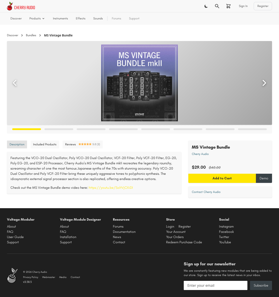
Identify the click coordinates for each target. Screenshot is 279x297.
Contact (119, 242)
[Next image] (264, 83)
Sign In (243, 6)
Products (37, 18)
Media (62, 277)
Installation (68, 237)
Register (262, 6)
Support (134, 18)
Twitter (224, 237)
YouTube (225, 242)
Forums (116, 18)
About (11, 226)
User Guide (15, 237)
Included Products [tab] (44, 144)
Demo (264, 178)
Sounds (98, 18)
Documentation (124, 232)
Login (170, 226)
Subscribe (261, 285)
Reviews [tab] (82, 144)
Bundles (31, 35)
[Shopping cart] (228, 6)
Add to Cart (222, 178)
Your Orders (175, 237)
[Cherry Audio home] (21, 6)
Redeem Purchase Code (184, 242)
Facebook (226, 232)
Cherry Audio (200, 154)
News (117, 237)
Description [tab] (17, 144)
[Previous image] (15, 83)
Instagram (226, 226)
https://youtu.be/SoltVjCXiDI (111, 187)
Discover (16, 18)
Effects (80, 18)
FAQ (10, 232)
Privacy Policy (30, 277)
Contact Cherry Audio (206, 192)
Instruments (60, 18)
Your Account (175, 232)
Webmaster (48, 277)
